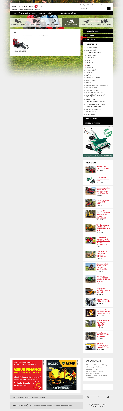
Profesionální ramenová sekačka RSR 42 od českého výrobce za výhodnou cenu (103, 240)
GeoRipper (90, 58)
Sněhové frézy (90, 367)
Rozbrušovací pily (91, 90)
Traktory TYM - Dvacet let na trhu (102, 167)
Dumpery (88, 73)
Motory (97, 369)
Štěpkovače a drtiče (91, 375)
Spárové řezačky (90, 99)
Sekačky (104, 365)
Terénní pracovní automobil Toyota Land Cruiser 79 (102, 334)
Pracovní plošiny (91, 88)
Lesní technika (90, 35)
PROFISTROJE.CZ (27, 6)
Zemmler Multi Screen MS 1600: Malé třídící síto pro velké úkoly (103, 278)
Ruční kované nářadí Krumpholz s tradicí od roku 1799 (103, 311)
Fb (98, 397)
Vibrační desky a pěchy (92, 109)
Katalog (19, 35)
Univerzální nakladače (93, 107)
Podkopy (88, 83)
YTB (88, 397)
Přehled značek (24, 13)
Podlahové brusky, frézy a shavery (97, 85)
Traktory (101, 371)
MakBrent (90, 63)
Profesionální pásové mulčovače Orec (102, 179)
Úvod (14, 13)
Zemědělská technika (92, 123)
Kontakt (42, 397)
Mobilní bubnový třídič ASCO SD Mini (103, 300)
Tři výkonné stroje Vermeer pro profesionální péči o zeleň (103, 227)
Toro (88, 65)
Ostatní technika (91, 40)
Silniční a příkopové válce (94, 93)
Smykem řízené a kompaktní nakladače (94, 96)
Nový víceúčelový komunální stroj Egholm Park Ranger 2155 (102, 323)
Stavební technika (28, 35)
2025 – (98, 405)
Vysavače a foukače (91, 371)
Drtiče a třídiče (90, 70)
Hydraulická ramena (92, 78)
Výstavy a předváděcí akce (66, 13)
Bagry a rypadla (90, 48)
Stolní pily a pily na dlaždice (94, 104)
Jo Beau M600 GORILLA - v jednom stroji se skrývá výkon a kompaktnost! (103, 214)
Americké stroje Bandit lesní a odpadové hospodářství (101, 254)
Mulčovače (89, 365)
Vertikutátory (100, 367)
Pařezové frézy (90, 377)
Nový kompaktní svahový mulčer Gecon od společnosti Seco (102, 266)
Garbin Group (91, 55)
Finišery (87, 75)
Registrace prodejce (24, 397)
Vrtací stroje (89, 114)
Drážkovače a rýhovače (41, 35)
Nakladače (97, 365)
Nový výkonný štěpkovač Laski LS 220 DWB (103, 290)
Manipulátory (89, 80)
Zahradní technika (91, 119)
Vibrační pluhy (90, 112)
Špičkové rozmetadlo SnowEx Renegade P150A (103, 345)
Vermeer (89, 68)
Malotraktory (89, 369)
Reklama (35, 397)
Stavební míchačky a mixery (94, 102)
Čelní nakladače (90, 50)
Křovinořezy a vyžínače (92, 373)
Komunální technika (92, 31)
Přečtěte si (51, 13)
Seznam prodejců (38, 13)
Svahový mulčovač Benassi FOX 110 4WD (103, 202)
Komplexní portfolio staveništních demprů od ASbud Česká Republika (103, 190)
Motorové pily (103, 375)
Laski (88, 60)
